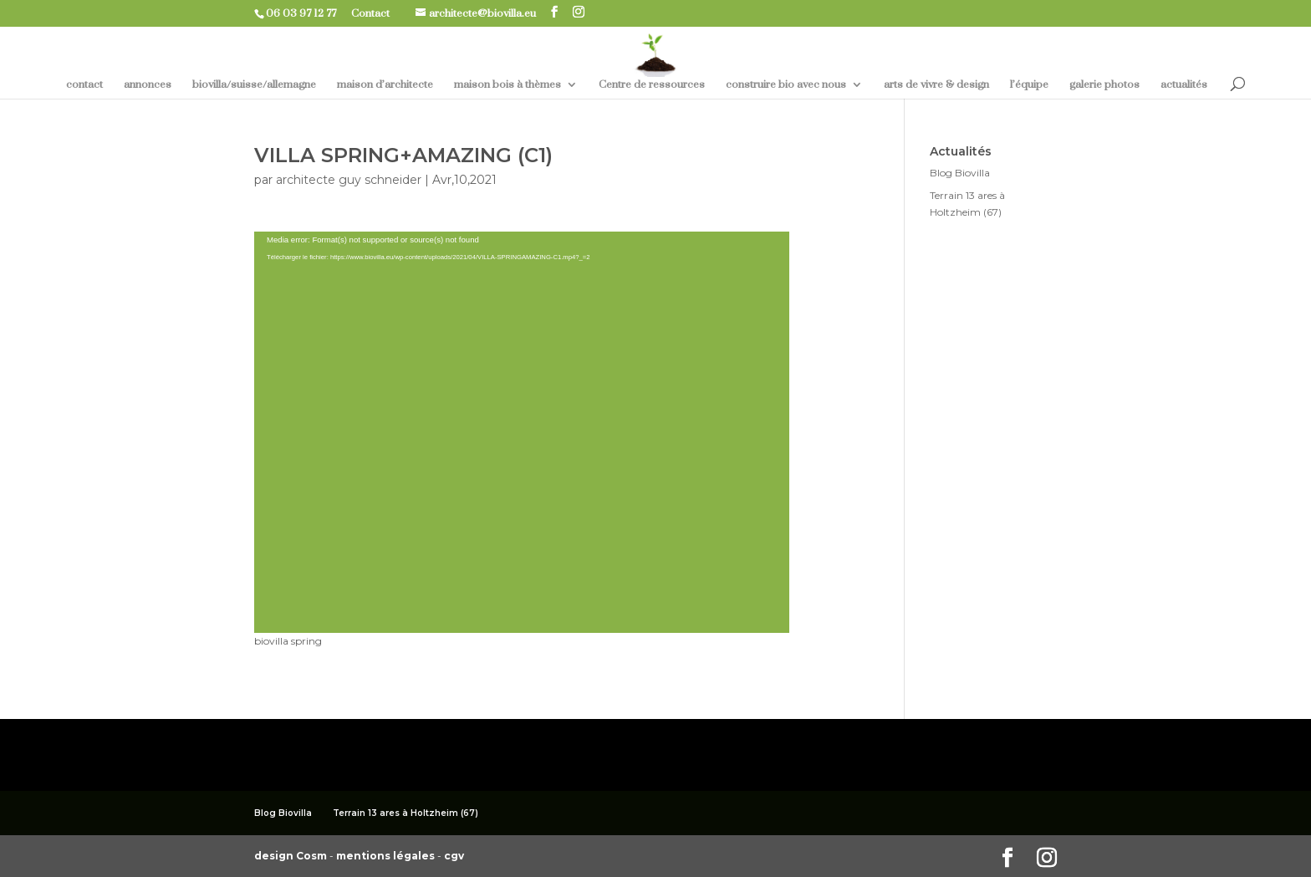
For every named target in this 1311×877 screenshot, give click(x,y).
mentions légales (386, 855)
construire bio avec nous (786, 85)
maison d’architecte (385, 85)
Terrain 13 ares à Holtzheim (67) (405, 813)
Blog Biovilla (960, 172)
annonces (147, 85)
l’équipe (1029, 85)
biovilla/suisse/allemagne (254, 85)
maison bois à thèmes (507, 85)
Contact (376, 13)
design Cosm (291, 855)
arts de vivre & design (936, 85)
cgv (454, 855)
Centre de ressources (652, 85)
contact (84, 85)
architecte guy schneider (348, 179)
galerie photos (1104, 85)
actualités (1184, 85)
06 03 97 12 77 (307, 13)
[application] (521, 432)
